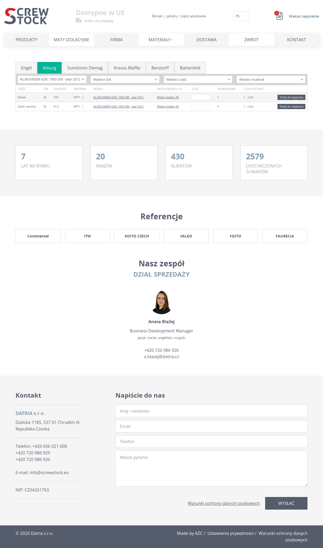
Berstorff (160, 68)
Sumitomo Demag (85, 68)
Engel (26, 68)
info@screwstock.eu (49, 472)
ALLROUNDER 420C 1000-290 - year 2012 (118, 97)
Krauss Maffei (127, 68)
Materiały (160, 40)
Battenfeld (190, 68)
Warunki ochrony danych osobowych (224, 503)
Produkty (26, 40)
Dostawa (206, 40)
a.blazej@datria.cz (161, 356)
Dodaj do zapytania (291, 97)
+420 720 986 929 (33, 453)
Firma (116, 40)
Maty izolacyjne (71, 40)
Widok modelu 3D (168, 97)
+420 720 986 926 (161, 350)
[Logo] (26, 16)
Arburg (49, 68)
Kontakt (296, 40)
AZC (199, 533)
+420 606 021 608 (49, 446)
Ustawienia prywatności (231, 533)
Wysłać (286, 503)
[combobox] (52, 79)
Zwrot (251, 40)
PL (238, 15)
